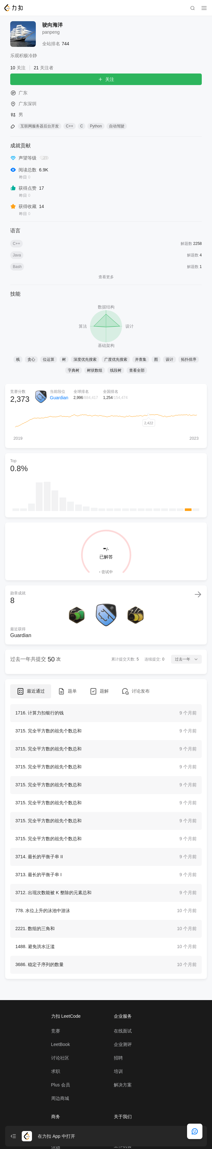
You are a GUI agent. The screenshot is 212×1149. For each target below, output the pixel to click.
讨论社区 (60, 1083)
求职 (55, 1096)
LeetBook (60, 1069)
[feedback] (194, 1131)
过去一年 (186, 659)
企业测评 (123, 1069)
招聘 (118, 1083)
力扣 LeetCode (66, 1041)
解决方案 (123, 1110)
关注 (106, 79)
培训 (118, 1096)
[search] (192, 8)
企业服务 (123, 1041)
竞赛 (55, 1056)
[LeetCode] (13, 7)
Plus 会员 (60, 1110)
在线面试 (123, 1056)
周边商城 (60, 1123)
